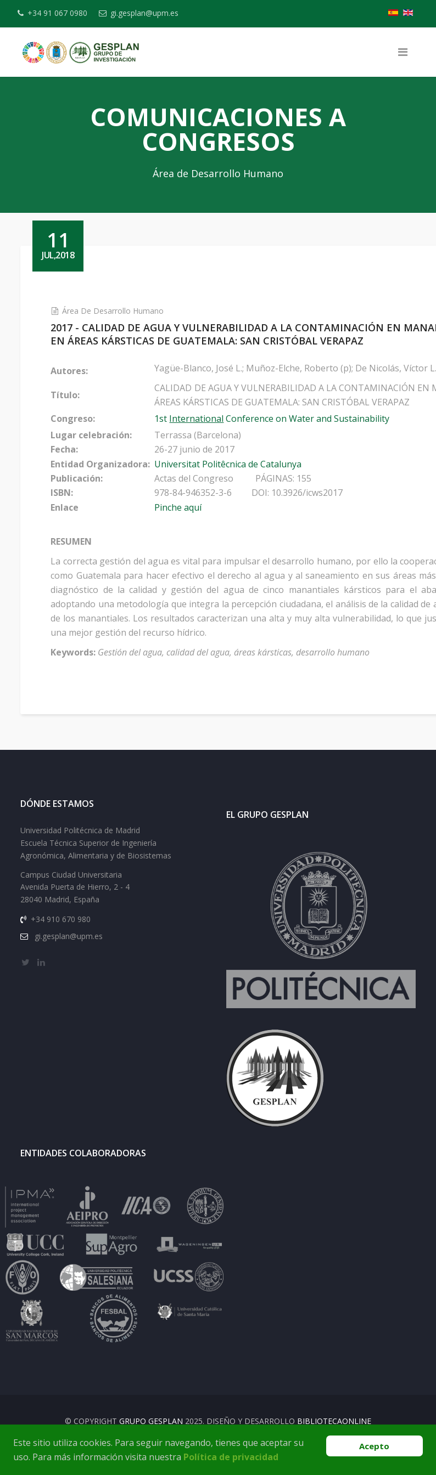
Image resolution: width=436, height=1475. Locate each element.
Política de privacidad (230, 1457)
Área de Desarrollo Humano (139, 311)
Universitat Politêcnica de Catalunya (254, 464)
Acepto (374, 1445)
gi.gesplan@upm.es (158, 13)
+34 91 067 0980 (64, 13)
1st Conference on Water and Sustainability (298, 418)
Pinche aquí (204, 507)
